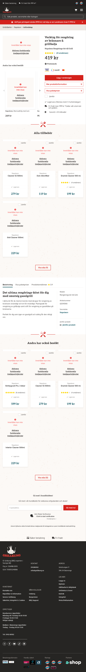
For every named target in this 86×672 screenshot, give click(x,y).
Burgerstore (33, 597)
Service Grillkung (9, 597)
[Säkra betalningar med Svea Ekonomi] (5, 662)
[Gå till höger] (40, 90)
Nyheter (62, 584)
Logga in (62, 581)
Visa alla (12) (43, 477)
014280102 (34, 567)
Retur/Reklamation (66, 600)
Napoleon (17, 27)
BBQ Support (34, 600)
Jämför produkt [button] (67, 325)
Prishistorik (51, 64)
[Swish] (11, 662)
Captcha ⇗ (51, 519)
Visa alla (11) (43, 267)
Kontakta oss (7, 590)
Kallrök (61, 594)
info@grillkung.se (37, 570)
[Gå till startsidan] (7, 10)
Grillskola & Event (65, 590)
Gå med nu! (70, 508)
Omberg (32, 594)
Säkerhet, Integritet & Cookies (14, 600)
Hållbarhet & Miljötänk (67, 587)
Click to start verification (45, 516)
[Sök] (43, 16)
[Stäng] (82, 22)
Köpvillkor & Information (12, 594)
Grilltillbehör (7, 27)
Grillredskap (28, 27)
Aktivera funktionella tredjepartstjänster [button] (20, 98)
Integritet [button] (62, 597)
